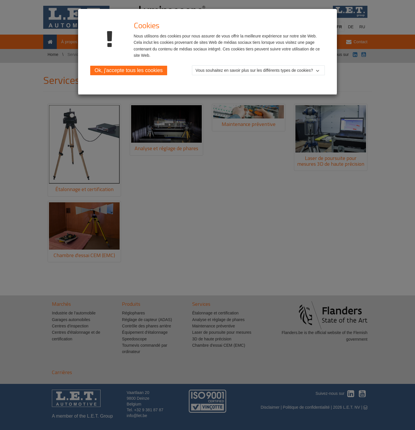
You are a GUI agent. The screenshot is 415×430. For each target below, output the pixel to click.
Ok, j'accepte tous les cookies (129, 70)
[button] (258, 70)
